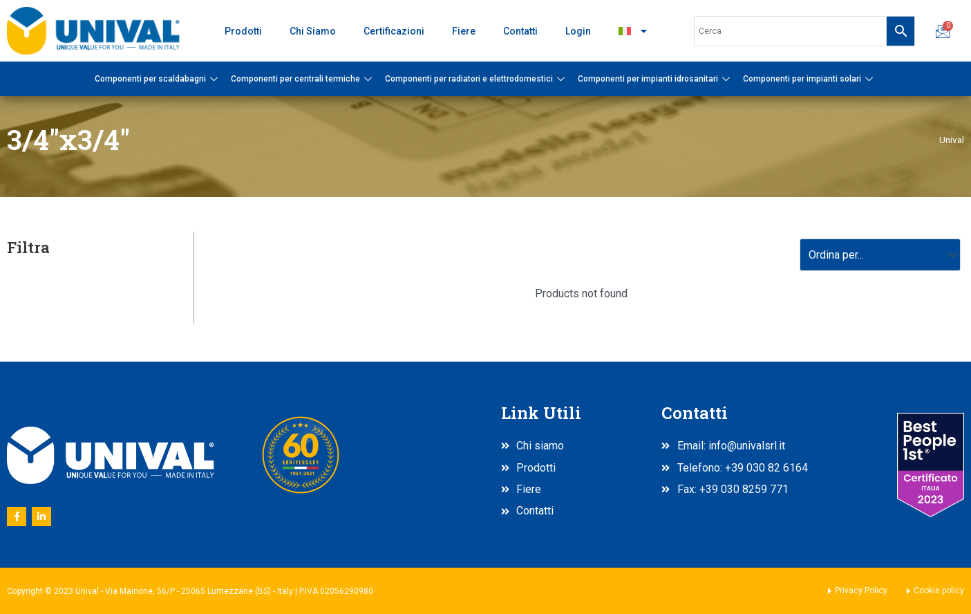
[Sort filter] (880, 255)
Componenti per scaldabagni (158, 79)
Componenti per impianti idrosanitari (655, 79)
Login (578, 31)
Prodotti (243, 31)
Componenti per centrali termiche (303, 79)
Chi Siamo (313, 31)
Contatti (520, 31)
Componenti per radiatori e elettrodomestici (476, 79)
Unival (951, 139)
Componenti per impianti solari (809, 79)
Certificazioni (394, 31)
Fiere (463, 31)
